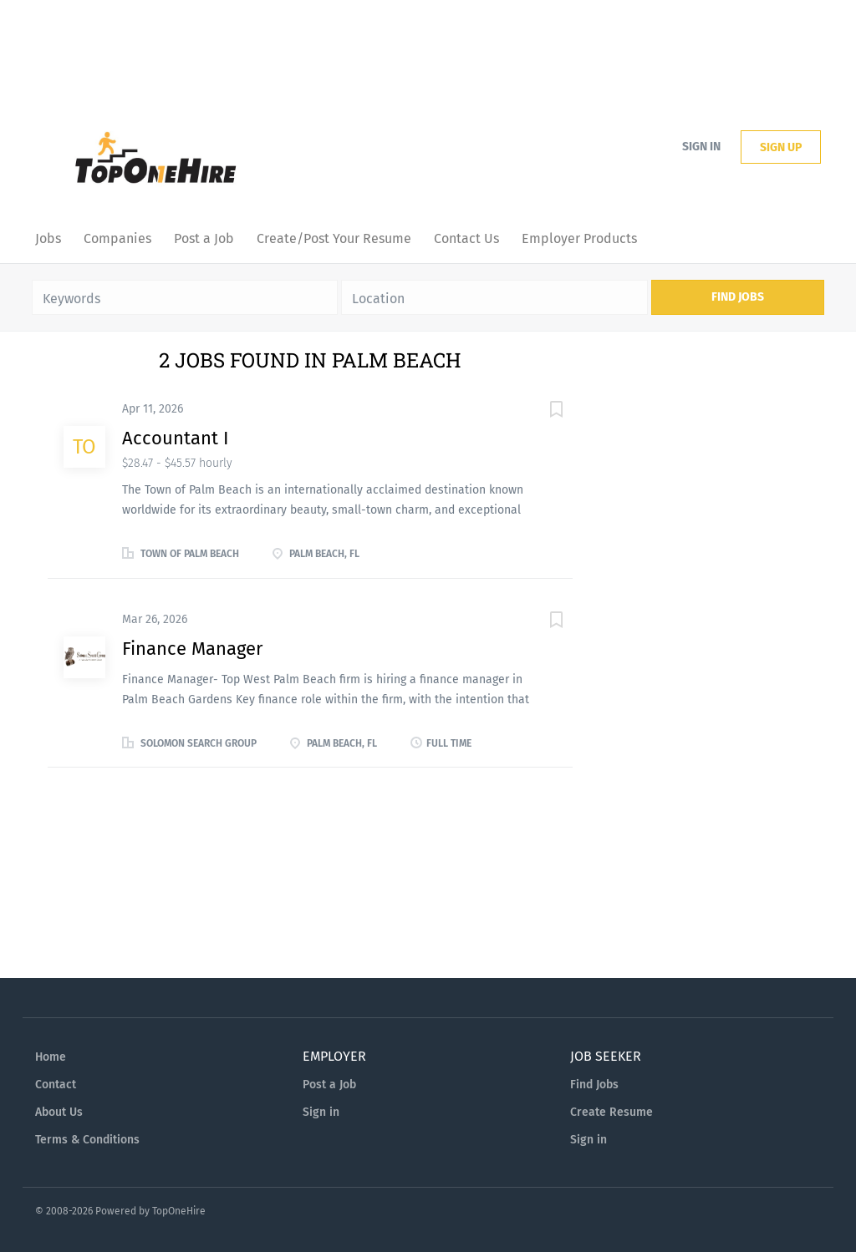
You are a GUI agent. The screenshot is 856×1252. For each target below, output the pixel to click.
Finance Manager (192, 648)
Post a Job (329, 1084)
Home (50, 1057)
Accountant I (175, 438)
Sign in (701, 146)
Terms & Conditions (87, 1140)
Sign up (781, 147)
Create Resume (611, 1112)
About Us (59, 1112)
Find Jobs (737, 297)
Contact (55, 1084)
